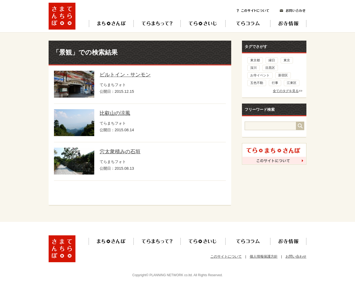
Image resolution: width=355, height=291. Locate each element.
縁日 (272, 60)
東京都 (255, 60)
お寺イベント (260, 75)
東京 (287, 60)
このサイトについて (253, 10)
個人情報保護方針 (264, 256)
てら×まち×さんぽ (111, 23)
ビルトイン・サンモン (125, 74)
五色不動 (256, 83)
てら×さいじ (202, 23)
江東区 (291, 83)
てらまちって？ (156, 23)
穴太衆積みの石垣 (120, 151)
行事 (275, 83)
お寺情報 (293, 23)
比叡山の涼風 (115, 113)
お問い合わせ (293, 10)
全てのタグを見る (286, 91)
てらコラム (243, 23)
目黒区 (270, 68)
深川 (253, 68)
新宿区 (283, 75)
